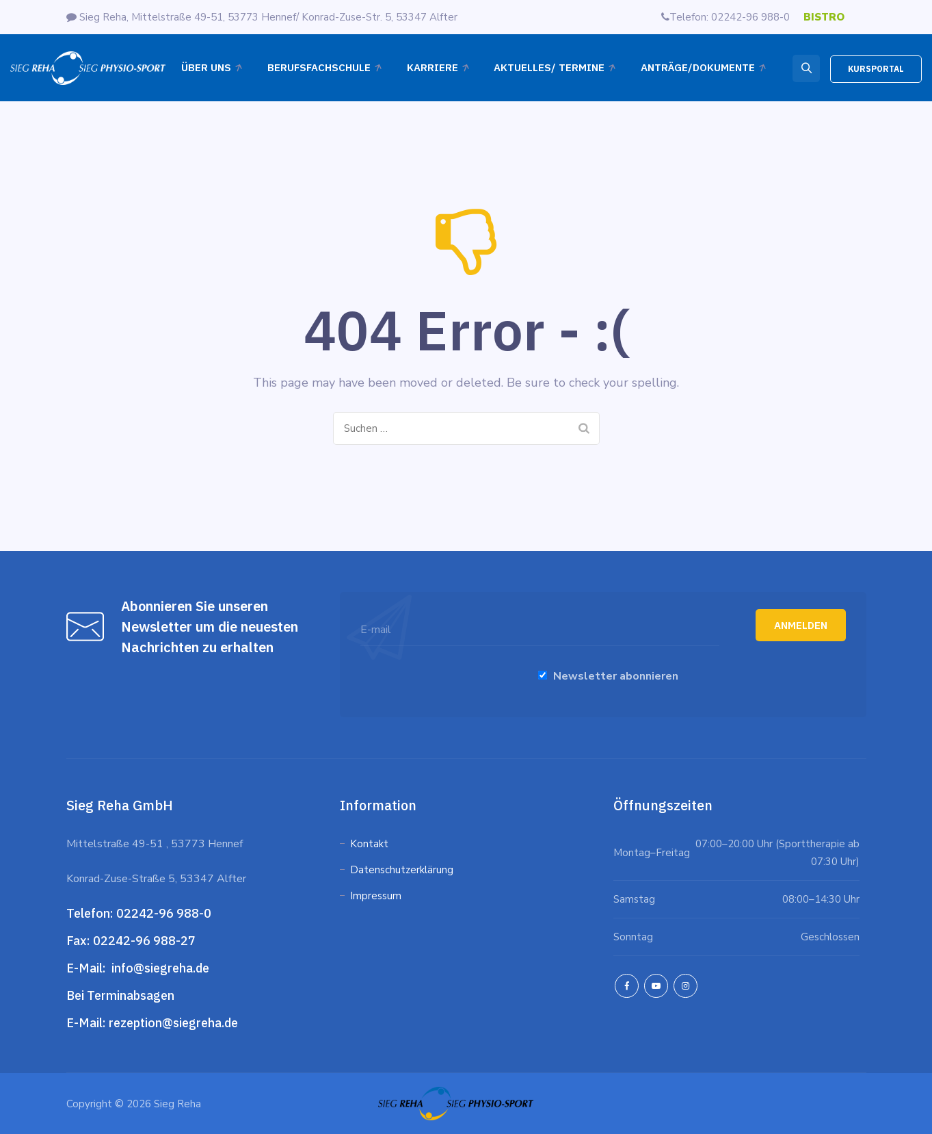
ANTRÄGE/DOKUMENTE (698, 67)
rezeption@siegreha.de (173, 1023)
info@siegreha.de (159, 968)
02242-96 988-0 (165, 913)
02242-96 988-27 (144, 941)
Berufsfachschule (319, 67)
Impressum (375, 896)
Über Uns (206, 67)
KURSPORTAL (876, 69)
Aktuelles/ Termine (549, 67)
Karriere (432, 67)
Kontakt (369, 844)
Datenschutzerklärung (403, 870)
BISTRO (823, 17)
